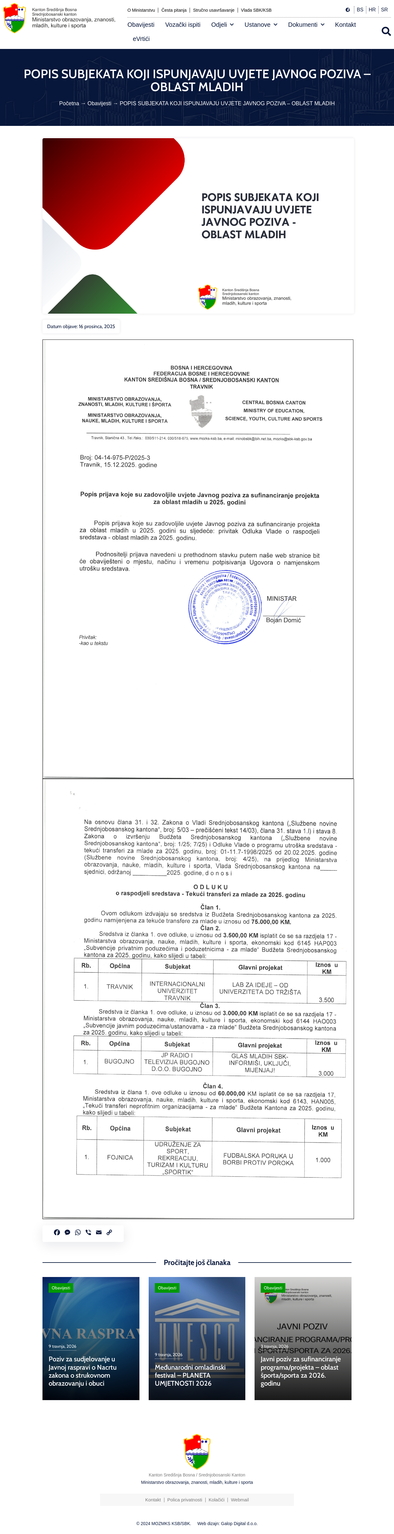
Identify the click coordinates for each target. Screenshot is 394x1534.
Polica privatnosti (184, 1499)
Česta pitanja (174, 10)
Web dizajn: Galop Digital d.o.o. (227, 1523)
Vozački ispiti (183, 24)
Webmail (240, 1499)
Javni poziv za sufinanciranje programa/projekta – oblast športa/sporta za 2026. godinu (301, 1371)
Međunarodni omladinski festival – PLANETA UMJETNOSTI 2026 (190, 1375)
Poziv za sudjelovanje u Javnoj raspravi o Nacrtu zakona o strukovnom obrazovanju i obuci (83, 1371)
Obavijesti (141, 24)
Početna (69, 103)
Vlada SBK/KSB (256, 10)
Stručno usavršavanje (214, 10)
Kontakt (345, 24)
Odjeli (222, 24)
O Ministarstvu (141, 10)
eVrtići (141, 38)
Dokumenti (306, 24)
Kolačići (217, 1499)
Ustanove (260, 24)
